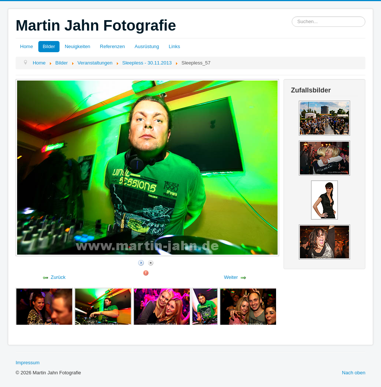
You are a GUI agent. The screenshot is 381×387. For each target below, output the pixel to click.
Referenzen (112, 46)
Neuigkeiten (77, 46)
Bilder (49, 46)
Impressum (27, 362)
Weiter (231, 277)
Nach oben (353, 372)
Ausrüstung (147, 46)
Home (26, 46)
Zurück (58, 277)
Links (174, 46)
